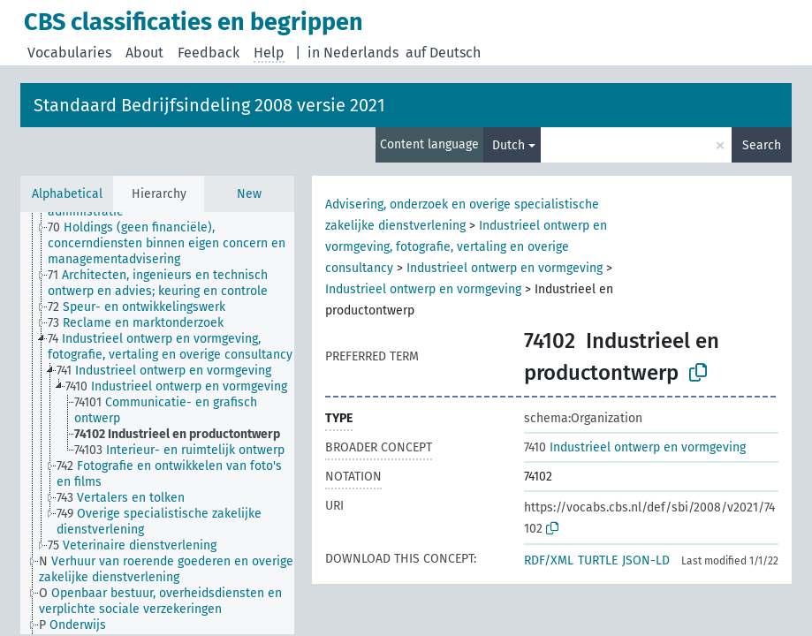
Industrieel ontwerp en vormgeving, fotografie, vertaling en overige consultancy (466, 247)
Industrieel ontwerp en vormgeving (504, 268)
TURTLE (598, 560)
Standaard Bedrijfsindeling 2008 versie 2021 (209, 105)
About (144, 52)
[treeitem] (178, 244)
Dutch (508, 145)
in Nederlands (352, 52)
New (249, 193)
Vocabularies (69, 52)
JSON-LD (646, 560)
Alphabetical (67, 193)
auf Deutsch (443, 52)
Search (761, 145)
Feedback (208, 52)
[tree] (157, 423)
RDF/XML (548, 560)
